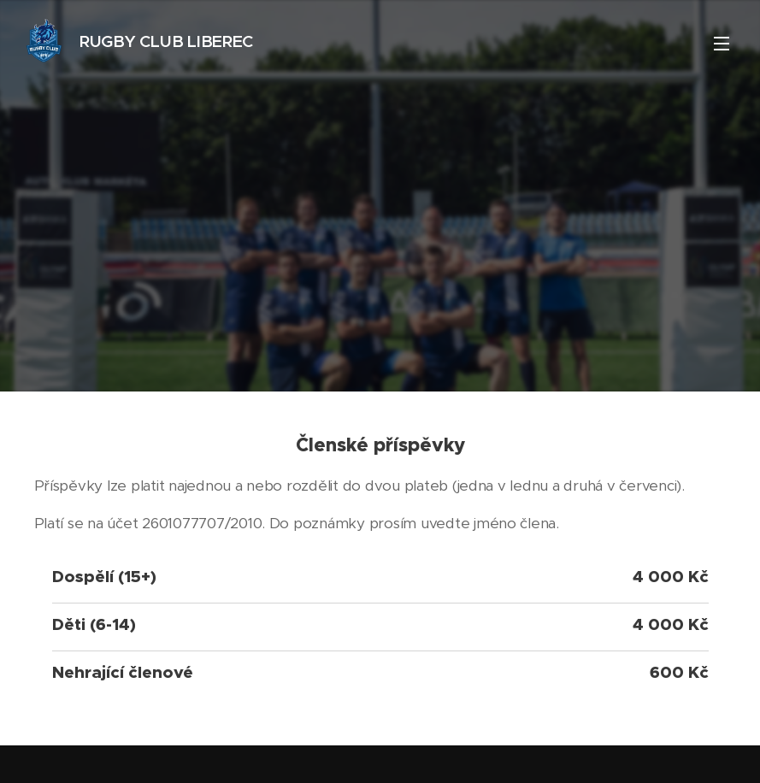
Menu (721, 43)
